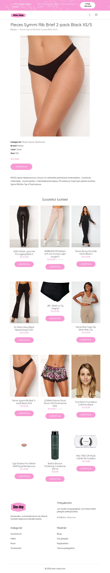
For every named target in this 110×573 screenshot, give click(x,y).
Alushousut (40, 142)
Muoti (24, 142)
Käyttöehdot (62, 543)
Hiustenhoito (16, 534)
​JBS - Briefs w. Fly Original (55, 307)
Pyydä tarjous (87, 5)
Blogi (59, 534)
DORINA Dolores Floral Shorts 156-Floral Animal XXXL (55, 403)
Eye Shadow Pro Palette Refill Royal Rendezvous (24, 464)
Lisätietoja (21, 167)
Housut (31, 142)
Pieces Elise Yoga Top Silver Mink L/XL (86, 328)
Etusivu (14, 29)
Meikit (13, 538)
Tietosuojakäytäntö (66, 548)
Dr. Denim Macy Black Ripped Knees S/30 (24, 328)
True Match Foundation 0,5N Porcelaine (86, 403)
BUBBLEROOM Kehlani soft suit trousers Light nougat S (55, 254)
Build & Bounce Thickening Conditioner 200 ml (55, 466)
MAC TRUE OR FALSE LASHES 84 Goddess (86, 457)
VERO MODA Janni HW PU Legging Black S (24, 252)
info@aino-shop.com (66, 517)
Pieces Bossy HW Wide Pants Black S (86, 252)
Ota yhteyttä (62, 538)
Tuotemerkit (16, 548)
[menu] (96, 15)
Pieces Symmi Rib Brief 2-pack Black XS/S (24, 402)
